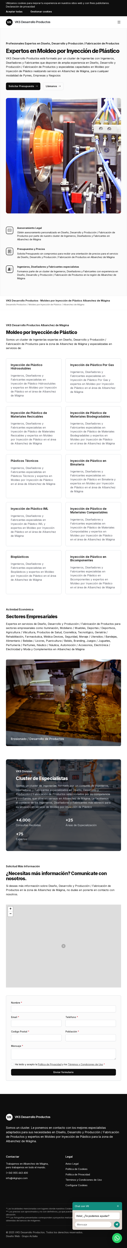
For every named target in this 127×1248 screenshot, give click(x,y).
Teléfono (71, 1017)
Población (72, 1031)
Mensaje (17, 1046)
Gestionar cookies (41, 11)
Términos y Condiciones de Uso (85, 1064)
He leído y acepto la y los (60, 1064)
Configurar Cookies (76, 1185)
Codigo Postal (20, 1031)
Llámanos (53, 86)
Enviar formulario (63, 1072)
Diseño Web (13, 1236)
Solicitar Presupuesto (23, 86)
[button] (63, 946)
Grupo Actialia (30, 1236)
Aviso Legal (72, 1163)
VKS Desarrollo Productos (28, 22)
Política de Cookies (76, 1169)
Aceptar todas (14, 11)
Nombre (16, 1002)
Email (15, 1017)
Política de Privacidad (50, 1064)
